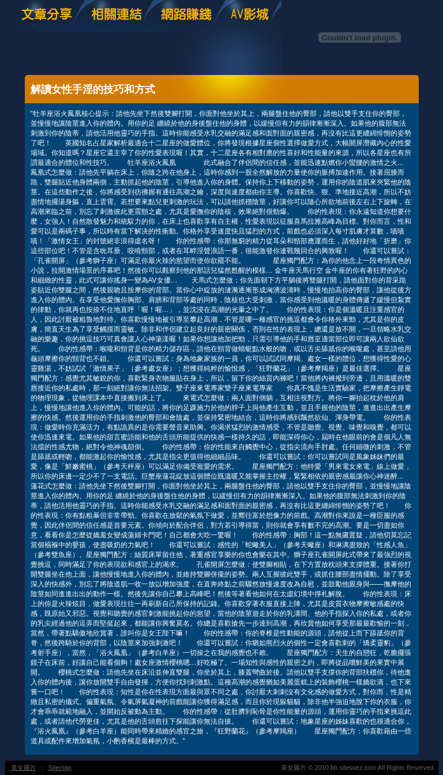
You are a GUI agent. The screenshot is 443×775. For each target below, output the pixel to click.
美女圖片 (23, 767)
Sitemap (60, 767)
